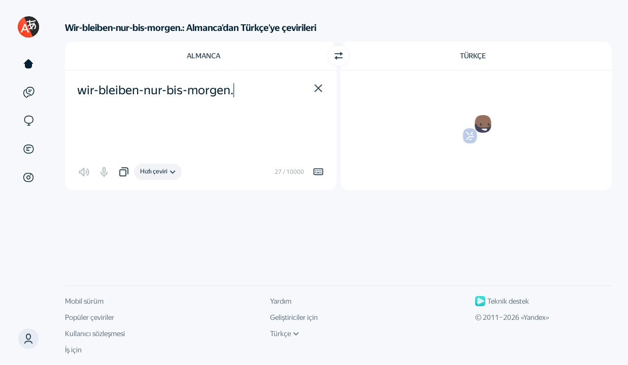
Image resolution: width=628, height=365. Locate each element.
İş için (73, 350)
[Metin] (28, 64)
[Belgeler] (28, 149)
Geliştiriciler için (294, 317)
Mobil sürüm (84, 301)
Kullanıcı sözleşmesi (95, 334)
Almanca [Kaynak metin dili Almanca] (203, 56)
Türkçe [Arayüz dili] (284, 334)
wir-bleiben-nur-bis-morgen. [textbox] (155, 90)
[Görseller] (28, 177)
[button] (28, 338)
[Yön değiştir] (338, 56)
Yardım (280, 301)
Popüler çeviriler (89, 317)
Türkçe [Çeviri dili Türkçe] (473, 56)
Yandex (534, 317)
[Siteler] (28, 121)
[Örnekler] (28, 92)
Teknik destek (502, 301)
